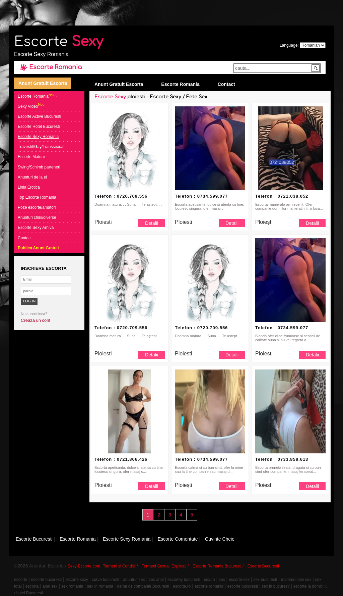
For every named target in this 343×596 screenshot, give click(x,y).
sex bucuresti (265, 579)
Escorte (58, 41)
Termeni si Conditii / (120, 566)
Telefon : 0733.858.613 (281, 459)
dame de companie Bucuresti (143, 586)
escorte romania (209, 586)
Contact (226, 84)
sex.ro (209, 579)
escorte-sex (239, 579)
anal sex (50, 586)
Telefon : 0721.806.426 (120, 459)
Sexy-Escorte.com (84, 566)
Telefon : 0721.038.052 (281, 196)
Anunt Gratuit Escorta (42, 83)
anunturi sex (134, 579)
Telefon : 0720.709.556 (120, 196)
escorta (32, 586)
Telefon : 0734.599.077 (201, 196)
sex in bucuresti (275, 586)
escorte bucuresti (46, 579)
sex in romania (100, 586)
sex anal (156, 579)
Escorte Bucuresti (263, 566)
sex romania (72, 586)
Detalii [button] (151, 223)
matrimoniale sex (296, 579)
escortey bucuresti (183, 579)
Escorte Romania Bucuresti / (218, 566)
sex (222, 579)
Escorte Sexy (110, 96)
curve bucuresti (105, 579)
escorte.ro (182, 586)
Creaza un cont (35, 320)
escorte (20, 579)
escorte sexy (77, 579)
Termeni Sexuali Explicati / (165, 566)
